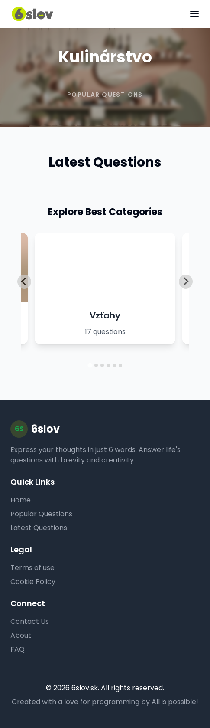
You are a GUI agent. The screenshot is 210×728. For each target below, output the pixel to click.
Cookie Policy (32, 582)
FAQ (17, 649)
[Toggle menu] (194, 14)
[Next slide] (186, 282)
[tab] (89, 365)
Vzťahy (105, 315)
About (20, 635)
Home (20, 500)
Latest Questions (38, 528)
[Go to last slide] (24, 282)
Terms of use (32, 568)
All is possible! (175, 702)
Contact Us (29, 621)
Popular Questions (41, 514)
